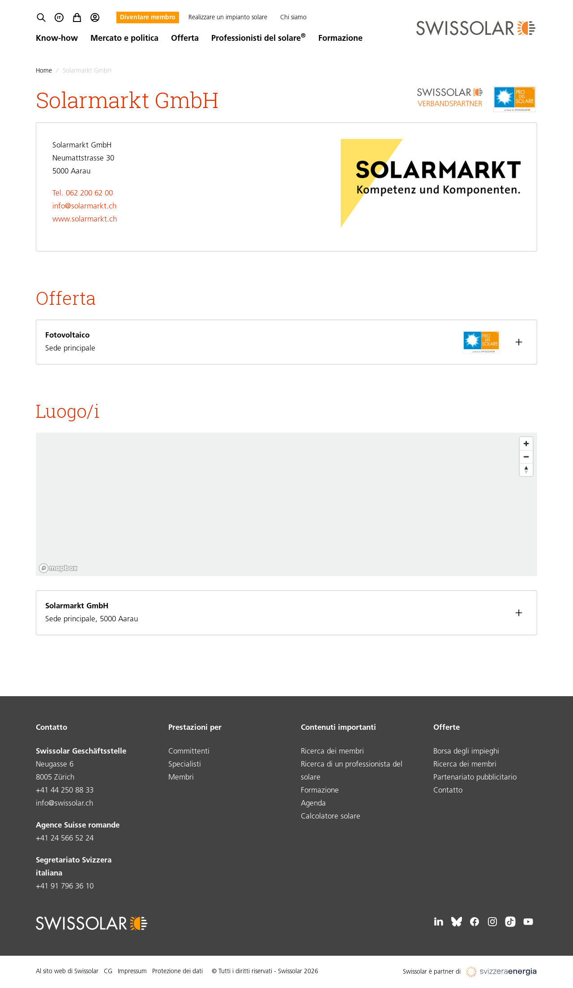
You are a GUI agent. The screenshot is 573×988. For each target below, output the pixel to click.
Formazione (340, 39)
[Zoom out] (526, 456)
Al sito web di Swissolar (67, 971)
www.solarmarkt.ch (84, 219)
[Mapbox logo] (58, 568)
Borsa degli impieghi (466, 751)
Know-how (57, 39)
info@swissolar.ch (64, 803)
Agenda (313, 803)
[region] (286, 504)
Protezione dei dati (177, 971)
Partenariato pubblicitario (475, 777)
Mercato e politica (124, 39)
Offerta (185, 39)
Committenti (189, 751)
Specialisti (184, 764)
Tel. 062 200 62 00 (82, 193)
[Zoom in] (526, 443)
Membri (181, 777)
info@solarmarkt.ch (84, 206)
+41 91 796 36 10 (65, 886)
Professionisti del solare (258, 39)
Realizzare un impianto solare (227, 17)
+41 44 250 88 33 (65, 790)
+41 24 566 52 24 (65, 838)
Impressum (132, 971)
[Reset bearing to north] (526, 469)
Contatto (447, 790)
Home (44, 71)
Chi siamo (293, 17)
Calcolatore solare (330, 816)
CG (108, 971)
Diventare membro (147, 17)
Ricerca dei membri (332, 751)
